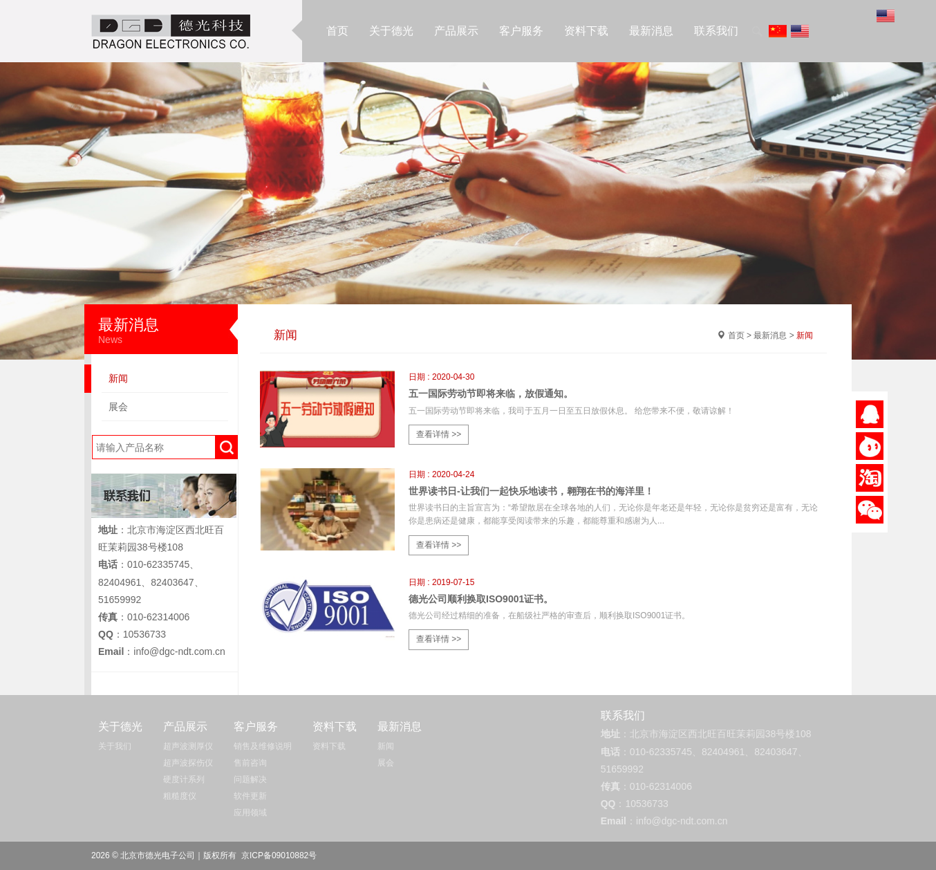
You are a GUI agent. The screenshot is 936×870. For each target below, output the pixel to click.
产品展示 (456, 31)
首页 (337, 31)
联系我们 (716, 31)
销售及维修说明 (263, 746)
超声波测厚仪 (188, 746)
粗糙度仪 (179, 796)
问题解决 (250, 779)
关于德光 (391, 31)
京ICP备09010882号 (279, 855)
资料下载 (586, 31)
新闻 (118, 378)
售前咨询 (250, 763)
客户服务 (521, 31)
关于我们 (114, 746)
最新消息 (651, 31)
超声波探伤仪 (188, 763)
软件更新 (250, 796)
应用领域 (250, 812)
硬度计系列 (184, 779)
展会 (118, 406)
